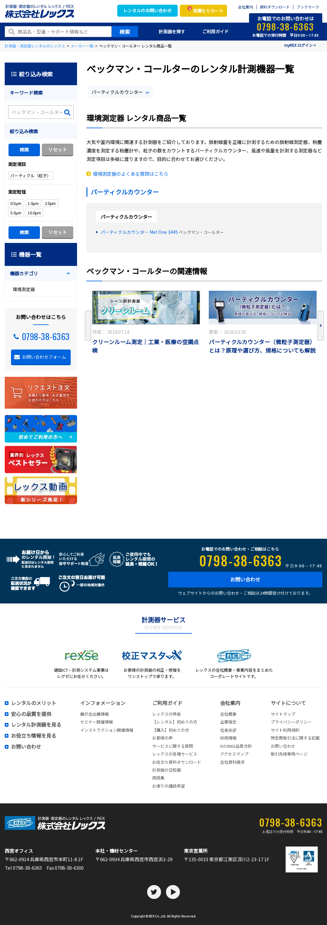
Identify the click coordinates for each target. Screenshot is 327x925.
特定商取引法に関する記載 (295, 738)
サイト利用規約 (285, 730)
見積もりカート (205, 10)
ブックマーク (308, 7)
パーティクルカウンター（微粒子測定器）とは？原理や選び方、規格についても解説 (262, 346)
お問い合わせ (245, 579)
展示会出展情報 (94, 714)
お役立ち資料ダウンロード (176, 762)
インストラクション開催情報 (106, 730)
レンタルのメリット (33, 703)
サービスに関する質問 (172, 746)
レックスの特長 (166, 714)
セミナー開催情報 (96, 722)
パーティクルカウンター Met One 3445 (139, 232)
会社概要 (228, 714)
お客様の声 (162, 738)
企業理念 (228, 722)
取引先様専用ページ (289, 754)
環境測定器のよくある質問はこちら (130, 173)
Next (321, 326)
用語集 (158, 778)
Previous (88, 326)
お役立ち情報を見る (33, 736)
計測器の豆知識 (166, 770)
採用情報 (228, 738)
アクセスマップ (234, 754)
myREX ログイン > (300, 45)
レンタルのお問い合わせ (147, 10)
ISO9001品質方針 (236, 746)
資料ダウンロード (275, 7)
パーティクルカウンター (117, 92)
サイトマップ (283, 714)
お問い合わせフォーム (44, 357)
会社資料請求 (232, 762)
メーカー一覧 (82, 45)
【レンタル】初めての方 (174, 722)
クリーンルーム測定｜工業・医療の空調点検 (145, 346)
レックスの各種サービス (174, 754)
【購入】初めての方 (170, 730)
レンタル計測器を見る (36, 725)
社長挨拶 (228, 730)
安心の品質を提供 (31, 714)
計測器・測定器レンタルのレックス (35, 45)
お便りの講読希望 (168, 786)
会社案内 (245, 7)
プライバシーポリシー (291, 722)
